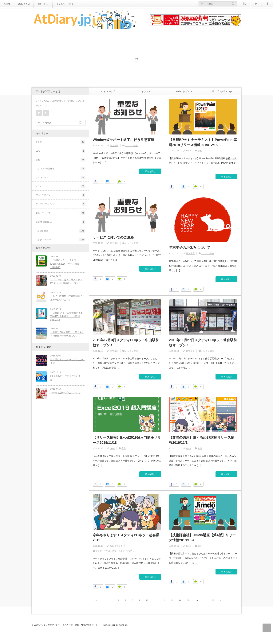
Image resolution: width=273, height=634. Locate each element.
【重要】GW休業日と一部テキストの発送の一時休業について (66, 332)
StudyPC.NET (24, 4)
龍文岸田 (114, 145)
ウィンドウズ (108, 91)
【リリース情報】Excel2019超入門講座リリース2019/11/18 (127, 440)
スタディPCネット (127, 551)
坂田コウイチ (116, 546)
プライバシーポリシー (66, 4)
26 (213, 600)
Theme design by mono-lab (115, 625)
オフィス (146, 91)
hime (188, 151)
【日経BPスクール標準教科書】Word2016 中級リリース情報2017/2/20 (65, 315)
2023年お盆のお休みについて (64, 389)
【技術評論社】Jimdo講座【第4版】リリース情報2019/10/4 (202, 537)
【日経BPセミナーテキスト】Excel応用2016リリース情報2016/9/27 (64, 264)
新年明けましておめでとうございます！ (66, 359)
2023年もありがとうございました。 (65, 375)
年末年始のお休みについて (189, 248)
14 (180, 600)
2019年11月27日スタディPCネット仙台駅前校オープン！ (203, 342)
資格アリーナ (43, 4)
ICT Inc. (7, 4)
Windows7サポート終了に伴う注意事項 (123, 140)
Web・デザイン (184, 91)
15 (188, 600)
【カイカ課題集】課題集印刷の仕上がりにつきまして (66, 297)
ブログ (99, 551)
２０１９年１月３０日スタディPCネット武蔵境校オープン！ (67, 281)
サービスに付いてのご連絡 (113, 237)
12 (163, 600)
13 (172, 600)
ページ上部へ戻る (267, 628)
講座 (200, 151)
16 (196, 600)
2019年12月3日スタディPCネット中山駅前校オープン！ (126, 342)
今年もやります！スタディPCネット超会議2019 (126, 537)
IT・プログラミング (222, 91)
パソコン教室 (131, 145)
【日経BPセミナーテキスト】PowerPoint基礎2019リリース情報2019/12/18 (203, 142)
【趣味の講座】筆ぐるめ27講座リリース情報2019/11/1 (201, 440)
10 (147, 600)
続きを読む (150, 171)
